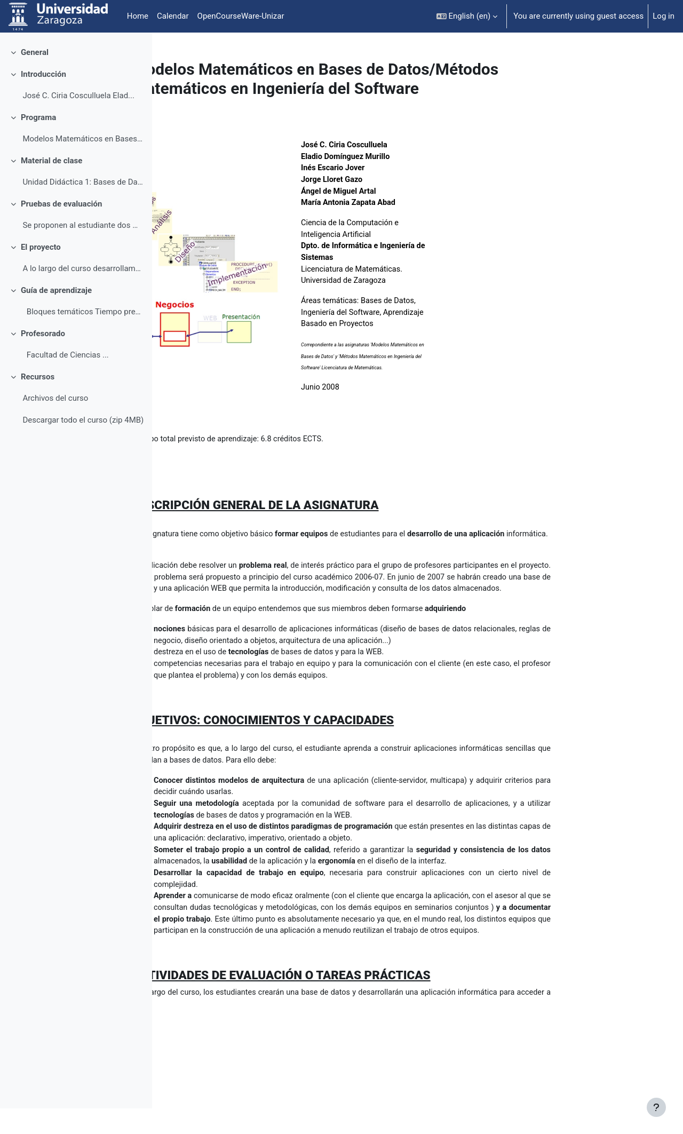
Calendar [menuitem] (173, 16)
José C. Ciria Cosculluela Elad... (78, 121)
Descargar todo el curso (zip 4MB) (83, 445)
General (35, 78)
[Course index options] (138, 48)
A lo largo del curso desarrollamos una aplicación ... (83, 294)
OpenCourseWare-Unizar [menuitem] (240, 16)
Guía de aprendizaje (56, 316)
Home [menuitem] (137, 16)
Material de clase (51, 186)
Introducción (43, 100)
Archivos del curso (55, 424)
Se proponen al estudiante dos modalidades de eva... (83, 251)
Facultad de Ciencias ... (65, 380)
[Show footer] (656, 1107)
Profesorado (43, 359)
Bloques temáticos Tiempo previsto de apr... (83, 337)
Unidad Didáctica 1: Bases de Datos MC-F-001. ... (83, 207)
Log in (663, 16)
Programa (38, 143)
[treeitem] (75, 78)
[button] (467, 16)
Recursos (37, 402)
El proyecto (41, 272)
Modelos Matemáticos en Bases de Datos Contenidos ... (83, 164)
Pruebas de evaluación (61, 229)
